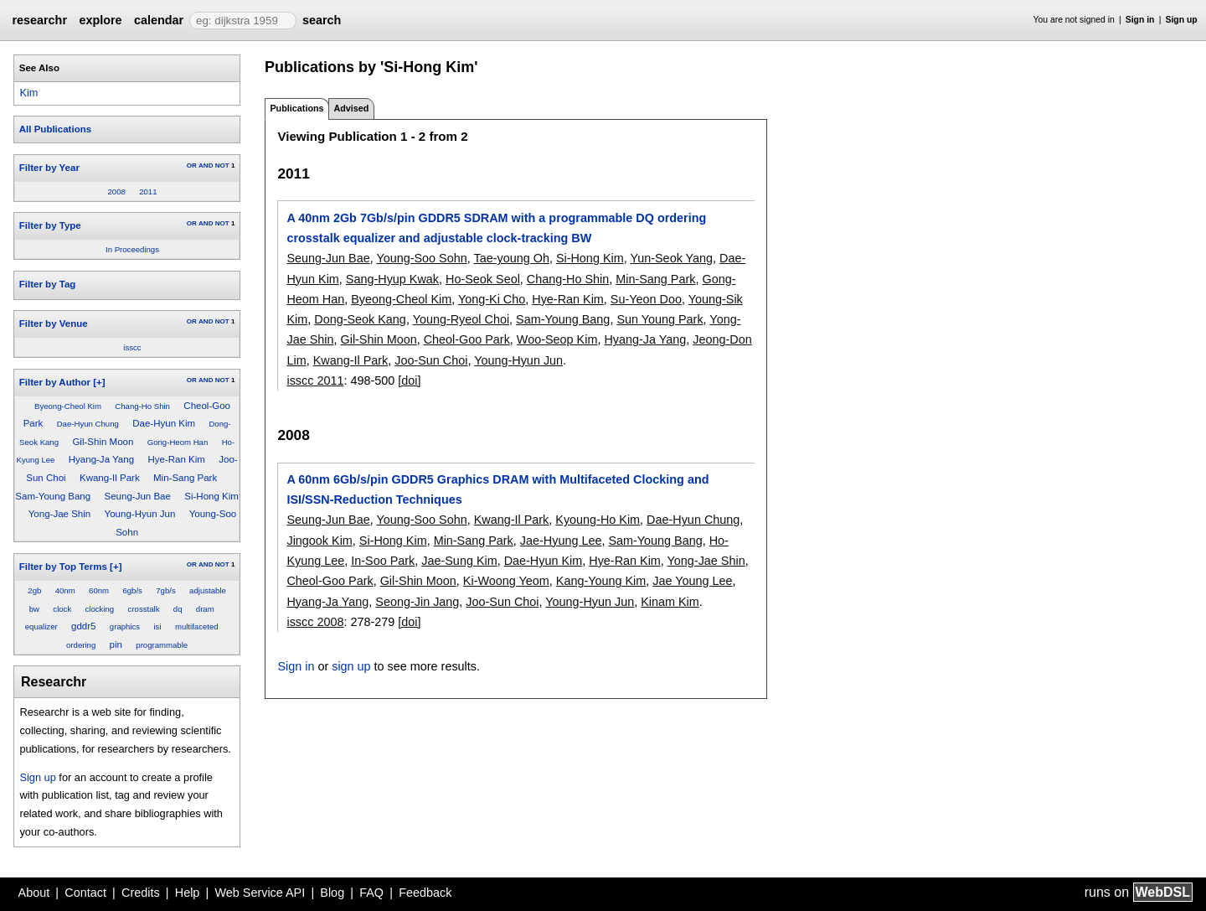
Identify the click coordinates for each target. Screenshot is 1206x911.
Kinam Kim (670, 601)
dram (205, 608)
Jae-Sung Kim (459, 560)
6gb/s (132, 590)
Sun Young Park (659, 319)
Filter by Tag (47, 284)
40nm (65, 590)
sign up (351, 666)
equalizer (41, 626)
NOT (222, 165)
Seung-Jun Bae (138, 496)
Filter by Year (49, 168)
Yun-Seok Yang (671, 258)
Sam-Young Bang (52, 496)
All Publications (55, 129)
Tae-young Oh (511, 258)
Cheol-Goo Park (467, 339)
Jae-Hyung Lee (561, 540)
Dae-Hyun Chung (88, 423)
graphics (125, 626)
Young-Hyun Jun (140, 514)
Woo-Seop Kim (557, 339)
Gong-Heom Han (178, 442)
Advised (350, 108)
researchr (39, 20)
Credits (140, 892)
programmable (162, 645)
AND (205, 165)
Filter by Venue (53, 323)
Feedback (425, 892)
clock (62, 608)
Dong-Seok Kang (360, 319)
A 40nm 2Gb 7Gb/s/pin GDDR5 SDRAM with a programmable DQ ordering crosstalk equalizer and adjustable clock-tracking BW (496, 228)
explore (100, 20)
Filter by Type (50, 225)
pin (116, 644)
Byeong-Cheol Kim (67, 406)
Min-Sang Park (185, 478)
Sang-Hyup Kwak (392, 279)
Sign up (1182, 19)
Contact (85, 892)
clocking (100, 608)
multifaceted (197, 626)
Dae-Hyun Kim (163, 423)
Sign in (1140, 19)
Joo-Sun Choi (430, 360)
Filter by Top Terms (63, 567)
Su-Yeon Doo (646, 299)
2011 (148, 191)
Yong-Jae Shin (59, 514)
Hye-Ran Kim (175, 459)
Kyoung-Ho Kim (597, 519)
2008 (116, 191)
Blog (332, 892)
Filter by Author (54, 382)
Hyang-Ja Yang (101, 459)
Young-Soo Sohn (421, 258)
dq (178, 608)
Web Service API (259, 892)
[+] (99, 382)
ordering (80, 645)
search (321, 20)
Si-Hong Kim (211, 496)
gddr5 (83, 626)
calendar (158, 20)
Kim (28, 92)
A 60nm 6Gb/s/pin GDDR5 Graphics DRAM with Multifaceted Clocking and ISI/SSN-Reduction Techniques (497, 489)
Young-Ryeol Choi (461, 319)
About (34, 892)
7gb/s (165, 590)
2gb (34, 590)
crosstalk (144, 608)
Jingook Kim (319, 540)
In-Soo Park (383, 560)
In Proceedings (132, 249)
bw (34, 608)
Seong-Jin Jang (417, 601)
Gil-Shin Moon (102, 442)
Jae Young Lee (692, 580)
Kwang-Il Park (110, 478)
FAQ (371, 892)
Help (187, 892)
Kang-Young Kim (601, 580)
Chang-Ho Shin (142, 406)
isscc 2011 (314, 380)
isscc (132, 347)
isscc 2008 (314, 622)
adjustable (207, 590)
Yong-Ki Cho (491, 299)
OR (192, 165)
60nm (99, 590)
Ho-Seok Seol (483, 279)
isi (157, 626)
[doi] (409, 380)
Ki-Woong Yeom (506, 580)
